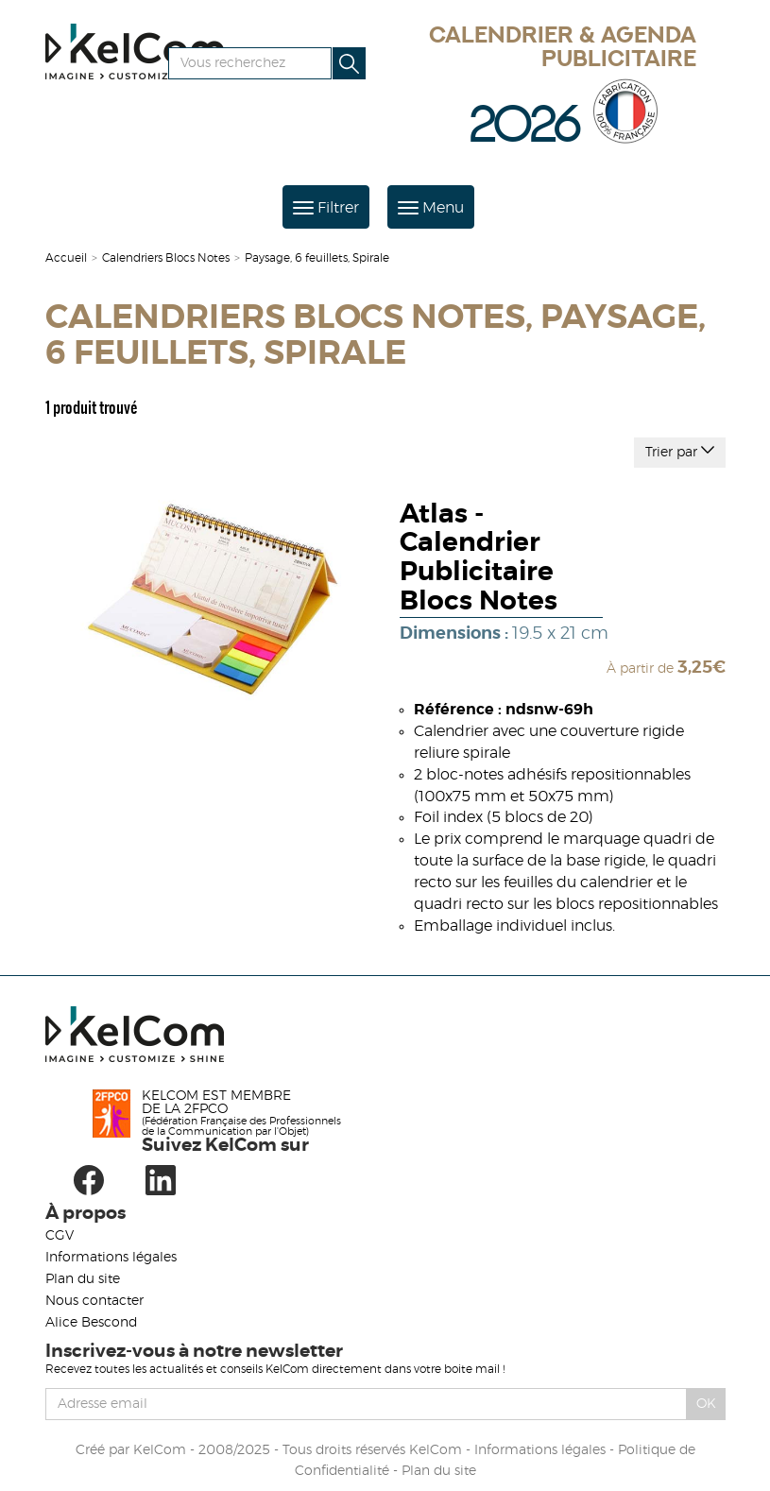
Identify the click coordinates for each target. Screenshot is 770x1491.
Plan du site (82, 1279)
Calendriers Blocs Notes (166, 258)
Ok (706, 1404)
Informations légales (111, 1257)
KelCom (159, 1450)
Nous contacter (94, 1301)
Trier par (679, 450)
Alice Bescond (91, 1322)
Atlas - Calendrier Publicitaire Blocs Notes (478, 558)
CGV (59, 1235)
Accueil (66, 258)
